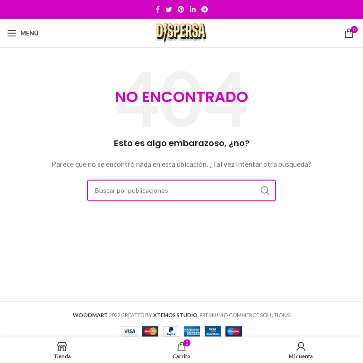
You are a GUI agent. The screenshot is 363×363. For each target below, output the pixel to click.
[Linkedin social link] (193, 9)
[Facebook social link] (158, 9)
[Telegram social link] (205, 9)
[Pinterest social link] (181, 9)
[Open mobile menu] (22, 33)
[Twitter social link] (169, 9)
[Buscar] (181, 190)
